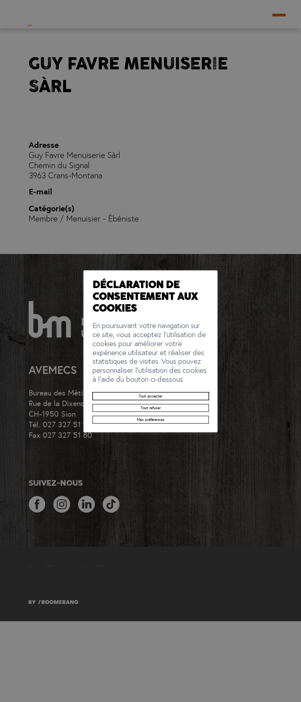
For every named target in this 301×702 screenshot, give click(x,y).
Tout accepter (150, 371)
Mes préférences (150, 406)
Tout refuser (150, 388)
